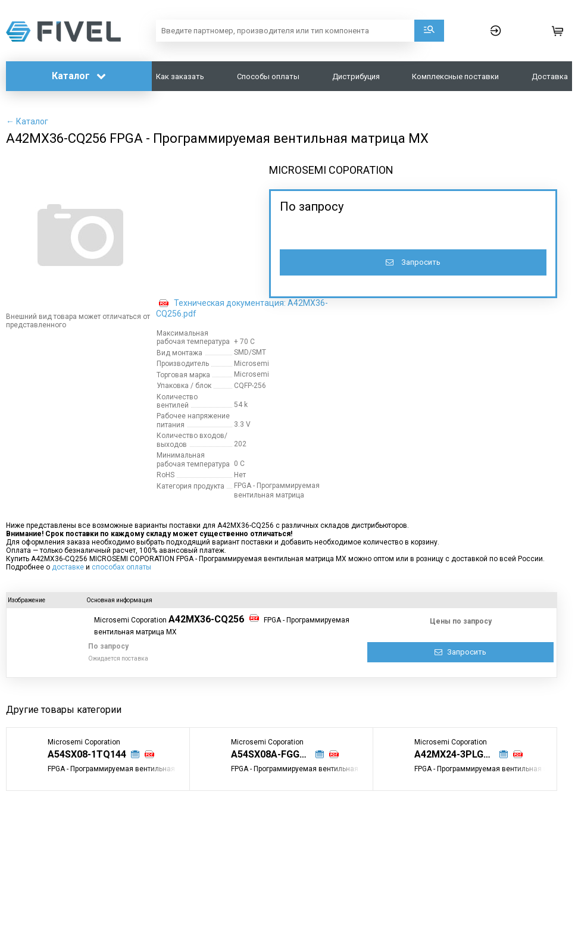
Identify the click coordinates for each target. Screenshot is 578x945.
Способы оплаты (268, 76)
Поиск (429, 31)
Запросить (413, 262)
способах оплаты (121, 567)
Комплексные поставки (455, 76)
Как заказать (180, 76)
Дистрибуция (356, 76)
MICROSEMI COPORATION (331, 170)
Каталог (79, 76)
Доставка (550, 76)
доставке (68, 567)
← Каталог (27, 121)
